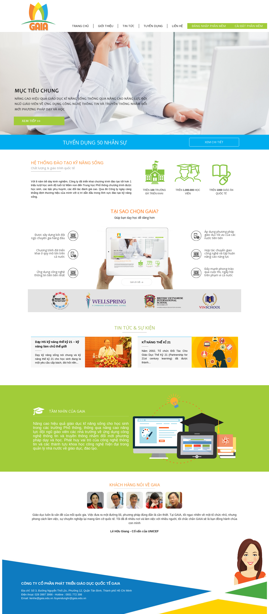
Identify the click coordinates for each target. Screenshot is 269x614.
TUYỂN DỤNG (153, 26)
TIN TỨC (128, 26)
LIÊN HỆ (177, 26)
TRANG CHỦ (80, 26)
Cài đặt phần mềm (249, 26)
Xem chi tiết (214, 142)
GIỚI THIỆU (105, 26)
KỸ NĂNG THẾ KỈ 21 (156, 342)
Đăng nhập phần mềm (209, 26)
